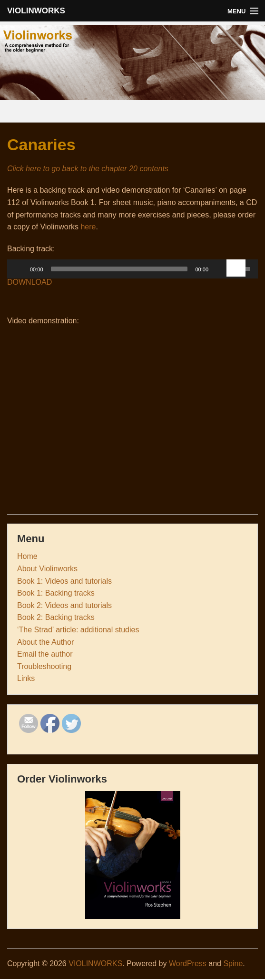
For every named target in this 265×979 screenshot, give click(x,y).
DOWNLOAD (29, 282)
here (88, 227)
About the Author (45, 642)
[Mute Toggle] (219, 269)
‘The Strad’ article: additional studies (78, 630)
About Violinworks (47, 569)
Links (26, 678)
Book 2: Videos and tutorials (64, 605)
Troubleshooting (44, 666)
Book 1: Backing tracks (56, 593)
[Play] (19, 269)
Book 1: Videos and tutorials (64, 581)
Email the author (45, 654)
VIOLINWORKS (36, 10)
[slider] (119, 269)
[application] (132, 271)
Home (27, 556)
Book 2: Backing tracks (56, 617)
